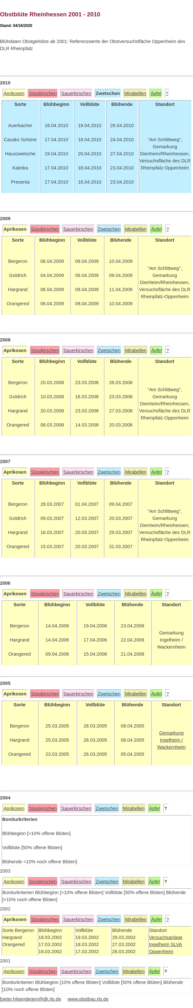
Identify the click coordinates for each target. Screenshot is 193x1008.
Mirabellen (135, 93)
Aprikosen (14, 93)
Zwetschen (109, 229)
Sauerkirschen (76, 93)
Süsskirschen (43, 93)
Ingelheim (160, 944)
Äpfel (155, 93)
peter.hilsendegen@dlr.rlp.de (31, 999)
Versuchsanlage (165, 937)
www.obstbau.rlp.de (88, 999)
